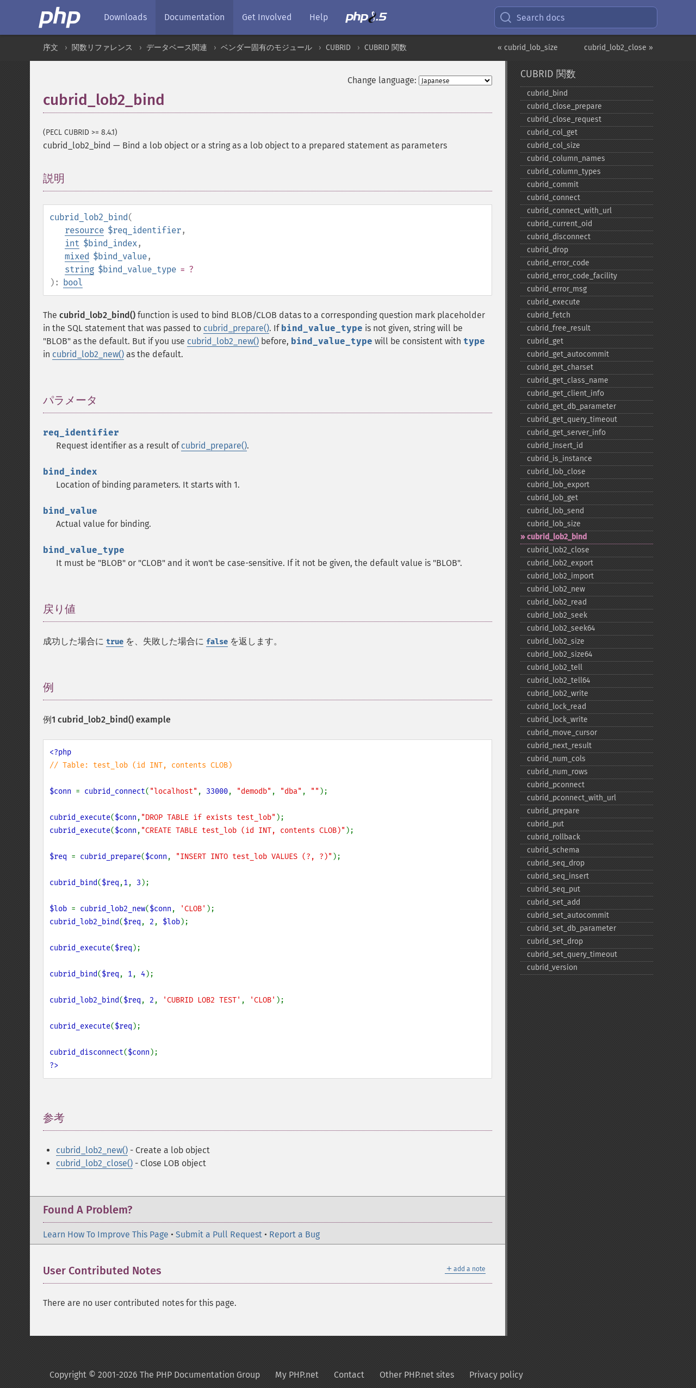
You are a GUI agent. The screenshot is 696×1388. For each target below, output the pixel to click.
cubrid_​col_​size (553, 145)
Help (318, 17)
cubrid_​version (552, 967)
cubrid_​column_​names (566, 158)
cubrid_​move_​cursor (562, 732)
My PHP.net (297, 1375)
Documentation (194, 17)
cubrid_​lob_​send (555, 510)
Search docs (531, 17)
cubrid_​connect (553, 197)
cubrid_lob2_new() (223, 341)
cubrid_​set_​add (553, 902)
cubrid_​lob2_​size (556, 641)
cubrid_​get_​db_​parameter (571, 406)
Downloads (125, 17)
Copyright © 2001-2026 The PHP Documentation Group (154, 1375)
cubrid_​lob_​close (556, 471)
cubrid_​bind (547, 93)
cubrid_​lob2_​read (557, 602)
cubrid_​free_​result (559, 328)
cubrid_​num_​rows (557, 771)
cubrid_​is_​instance (559, 458)
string (79, 269)
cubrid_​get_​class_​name (567, 380)
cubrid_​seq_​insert (558, 876)
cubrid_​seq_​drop (556, 863)
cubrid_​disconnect (559, 236)
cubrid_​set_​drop (555, 941)
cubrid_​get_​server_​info (566, 432)
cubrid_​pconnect (556, 784)
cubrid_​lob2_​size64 (559, 654)
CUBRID (338, 47)
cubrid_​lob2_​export (560, 563)
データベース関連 (176, 47)
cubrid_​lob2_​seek (557, 615)
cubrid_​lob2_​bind (557, 536)
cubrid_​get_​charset (560, 367)
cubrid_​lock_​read (556, 706)
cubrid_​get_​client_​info (565, 393)
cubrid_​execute (553, 302)
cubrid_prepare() (236, 328)
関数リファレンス (102, 47)
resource (84, 230)
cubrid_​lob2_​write (557, 693)
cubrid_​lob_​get (552, 497)
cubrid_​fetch (548, 315)
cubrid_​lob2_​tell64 (558, 680)
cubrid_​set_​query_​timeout (572, 954)
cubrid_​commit (553, 184)
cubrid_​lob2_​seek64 (561, 628)
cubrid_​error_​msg (557, 289)
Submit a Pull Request (219, 1234)
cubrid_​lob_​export (558, 484)
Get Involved (267, 17)
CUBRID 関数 (385, 47)
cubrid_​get (545, 341)
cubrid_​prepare (553, 811)
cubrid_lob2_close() (94, 1163)
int (72, 243)
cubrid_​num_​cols (556, 758)
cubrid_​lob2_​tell (554, 667)
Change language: (382, 80)
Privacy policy (496, 1375)
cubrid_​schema (553, 850)
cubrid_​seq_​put (553, 889)
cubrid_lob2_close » (618, 47)
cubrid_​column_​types (564, 171)
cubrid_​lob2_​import (560, 576)
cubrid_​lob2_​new (556, 589)
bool (73, 282)
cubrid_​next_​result (559, 745)
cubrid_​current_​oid (559, 223)
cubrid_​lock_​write (557, 719)
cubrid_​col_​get (552, 132)
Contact (349, 1375)
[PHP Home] (60, 17)
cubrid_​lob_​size (554, 523)
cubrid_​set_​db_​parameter (571, 928)
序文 (50, 47)
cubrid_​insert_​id (555, 445)
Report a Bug (294, 1234)
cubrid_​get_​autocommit (568, 354)
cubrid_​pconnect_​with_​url (571, 797)
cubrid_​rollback (553, 837)
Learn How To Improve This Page (106, 1234)
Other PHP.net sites (417, 1375)
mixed (77, 256)
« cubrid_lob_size (528, 47)
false (217, 641)
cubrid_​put (545, 824)
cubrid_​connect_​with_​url (569, 210)
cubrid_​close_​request (564, 119)
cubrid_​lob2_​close (558, 550)
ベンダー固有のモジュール (266, 47)
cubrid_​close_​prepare (564, 106)
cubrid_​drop (547, 249)
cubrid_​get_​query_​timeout (572, 419)
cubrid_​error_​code (558, 262)
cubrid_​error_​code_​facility (572, 276)
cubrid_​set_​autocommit (568, 915)
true (114, 641)
